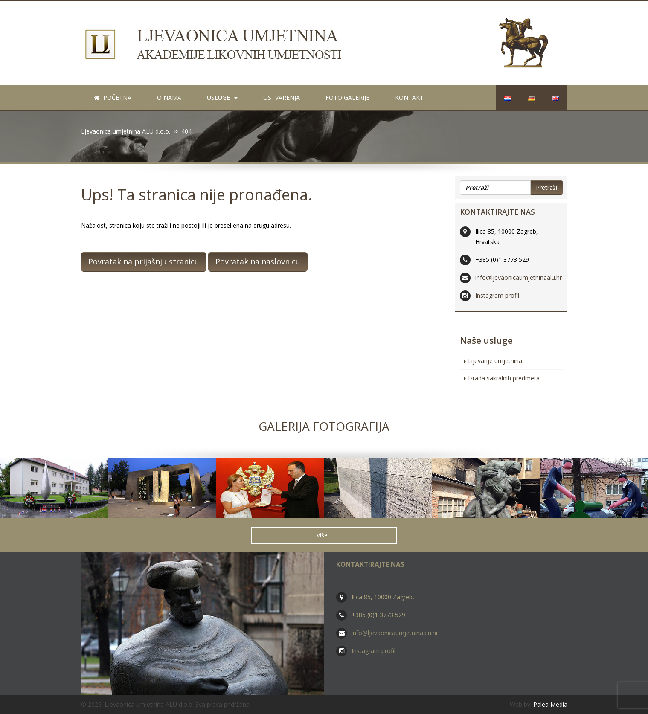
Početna (112, 97)
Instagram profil (497, 295)
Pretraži (546, 187)
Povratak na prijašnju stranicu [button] (143, 261)
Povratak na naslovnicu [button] (257, 261)
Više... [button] (324, 535)
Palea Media (550, 704)
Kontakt (409, 97)
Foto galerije (347, 97)
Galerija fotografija (324, 426)
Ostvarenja (281, 97)
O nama (169, 97)
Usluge (222, 97)
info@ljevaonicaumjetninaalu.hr (518, 277)
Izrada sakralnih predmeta (504, 378)
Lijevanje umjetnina (495, 361)
